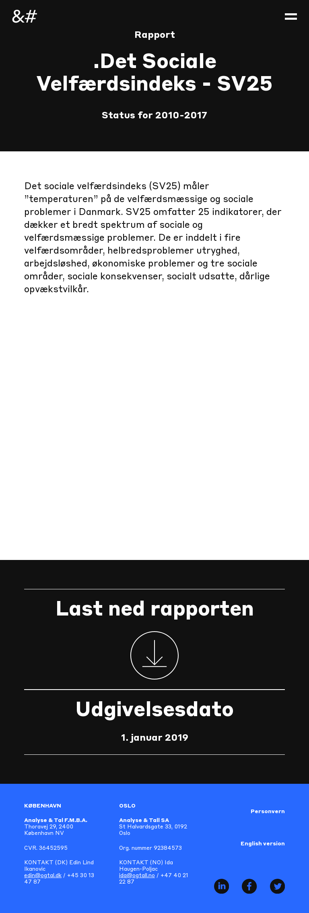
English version (263, 844)
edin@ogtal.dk (43, 875)
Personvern (268, 811)
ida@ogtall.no (137, 875)
